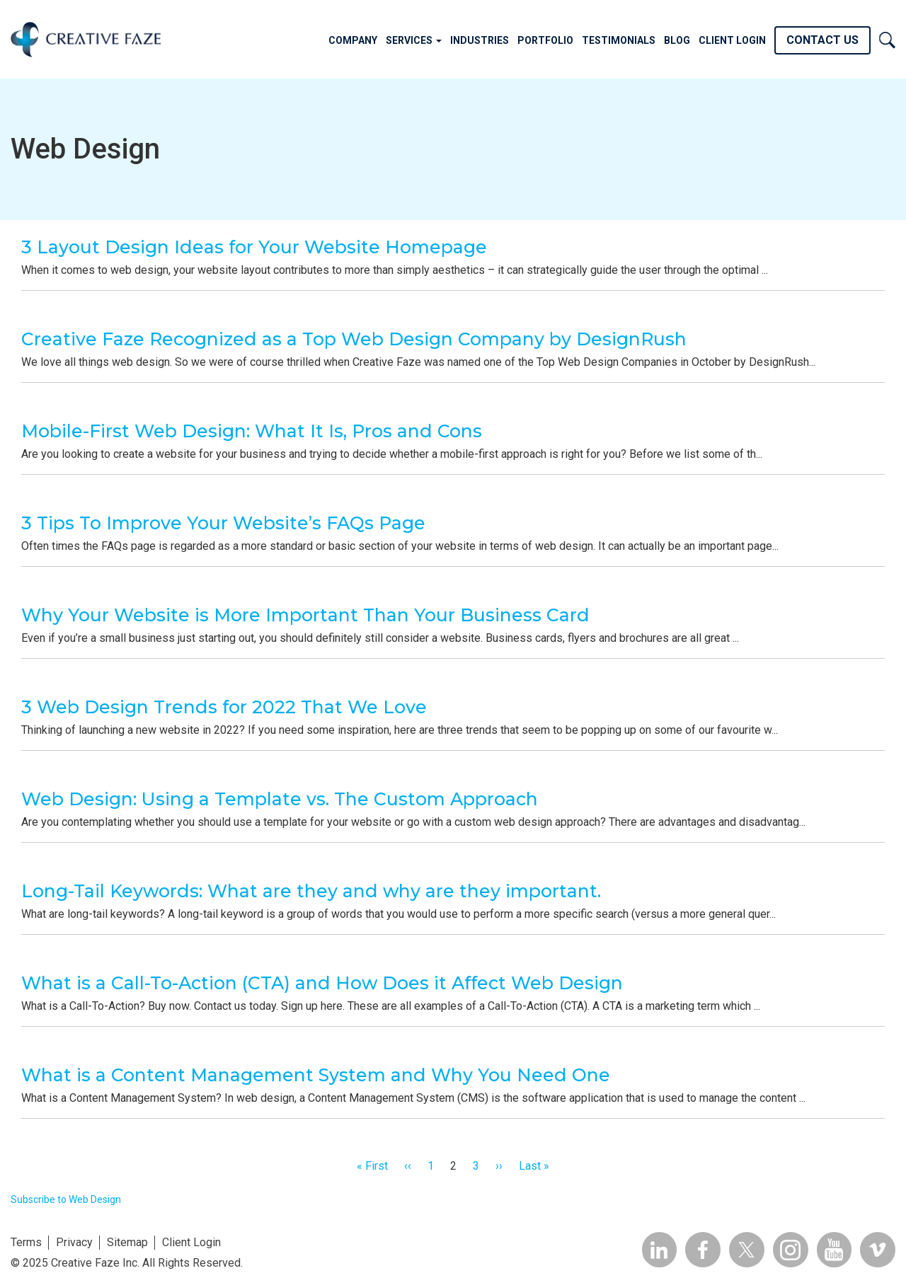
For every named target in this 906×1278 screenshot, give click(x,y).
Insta (790, 1249)
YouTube (833, 1249)
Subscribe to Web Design (66, 1199)
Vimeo (877, 1249)
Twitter (746, 1249)
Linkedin (658, 1249)
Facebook (702, 1249)
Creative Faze (86, 39)
